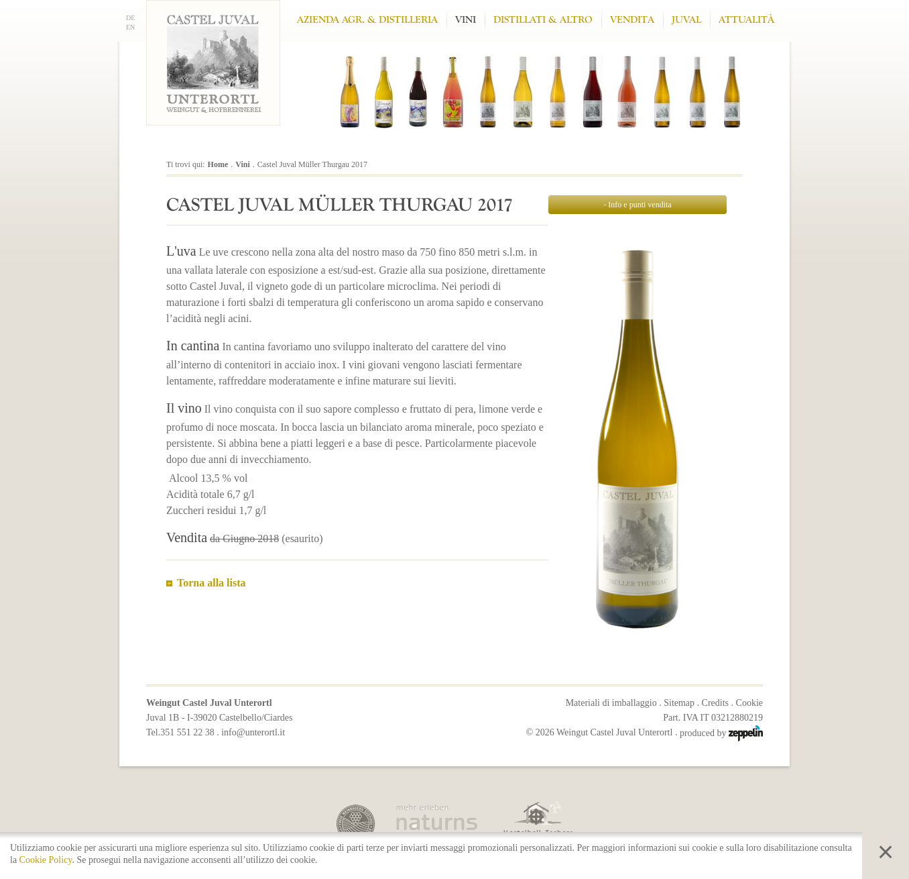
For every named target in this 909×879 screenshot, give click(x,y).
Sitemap (679, 703)
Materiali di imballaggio (611, 703)
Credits (715, 703)
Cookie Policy (45, 860)
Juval (686, 19)
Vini (465, 19)
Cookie (749, 703)
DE (130, 17)
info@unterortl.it (253, 732)
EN (130, 27)
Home (218, 164)
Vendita (632, 19)
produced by (721, 733)
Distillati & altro (543, 19)
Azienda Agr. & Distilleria (367, 19)
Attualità (746, 19)
